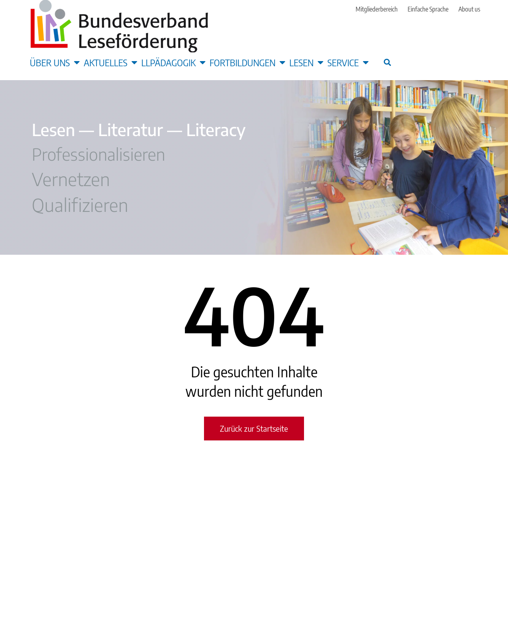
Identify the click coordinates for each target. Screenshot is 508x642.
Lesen (306, 62)
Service (348, 62)
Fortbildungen (247, 62)
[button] (387, 62)
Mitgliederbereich (377, 9)
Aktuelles (110, 62)
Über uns (55, 62)
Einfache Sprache (428, 9)
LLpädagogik (173, 62)
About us (469, 9)
